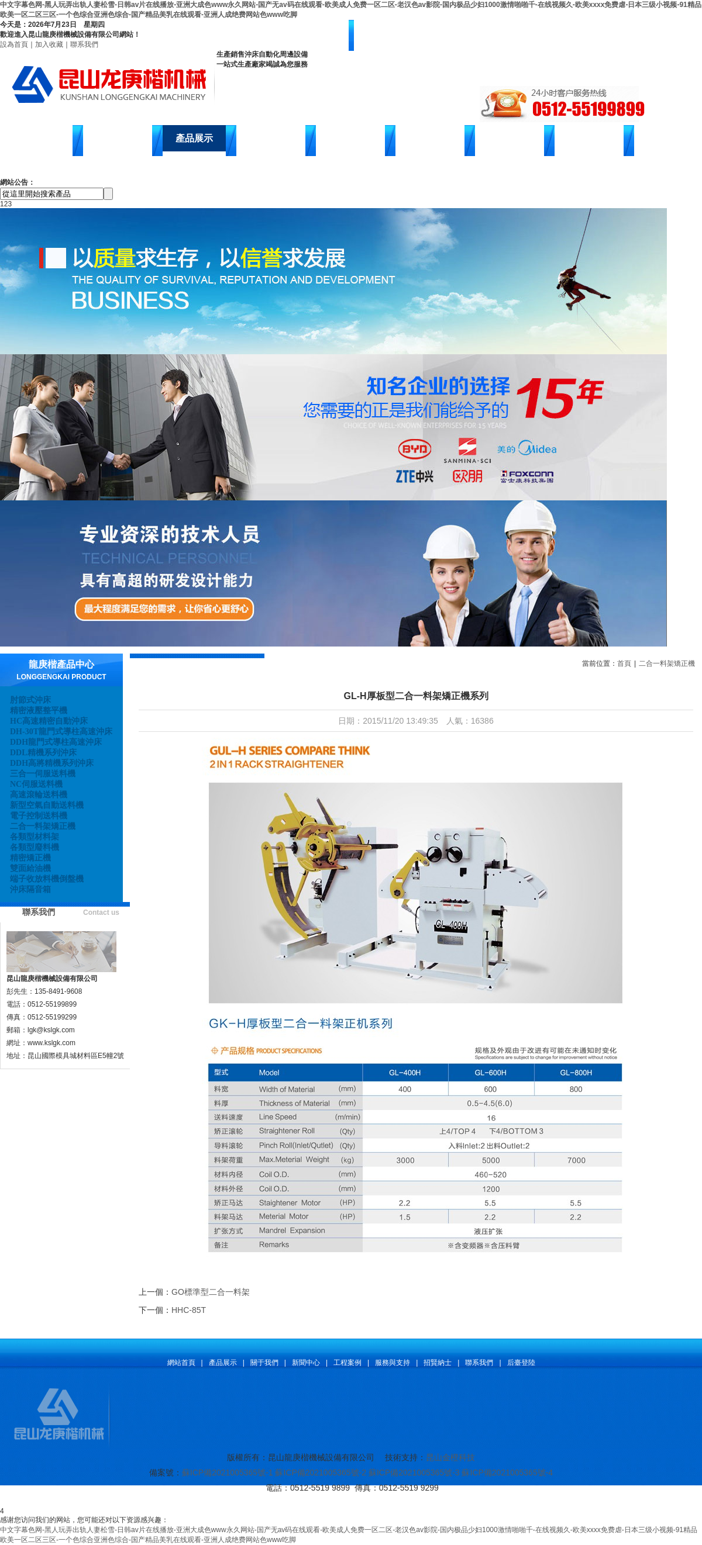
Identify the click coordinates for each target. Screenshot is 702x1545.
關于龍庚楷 (117, 138)
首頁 (624, 663)
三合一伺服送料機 (42, 773)
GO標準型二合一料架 (210, 1292)
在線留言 (589, 138)
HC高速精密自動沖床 (49, 721)
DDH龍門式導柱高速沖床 (56, 742)
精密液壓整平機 (38, 710)
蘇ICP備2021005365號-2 (320, 1472)
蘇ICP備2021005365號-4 (507, 1472)
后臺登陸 (521, 1363)
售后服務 (430, 138)
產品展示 (194, 138)
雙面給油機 (30, 868)
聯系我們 (84, 44)
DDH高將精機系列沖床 (52, 763)
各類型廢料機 (34, 847)
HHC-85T (188, 1310)
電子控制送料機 (38, 815)
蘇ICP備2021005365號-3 (414, 1472)
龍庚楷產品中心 (61, 664)
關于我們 (264, 1363)
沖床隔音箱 (30, 889)
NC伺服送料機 (36, 784)
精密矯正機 (30, 857)
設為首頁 (14, 44)
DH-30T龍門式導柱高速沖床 (61, 731)
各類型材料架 (34, 836)
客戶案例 (350, 138)
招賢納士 (509, 138)
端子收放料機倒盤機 (47, 879)
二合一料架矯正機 (42, 826)
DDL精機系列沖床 (43, 752)
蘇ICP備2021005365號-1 (227, 1472)
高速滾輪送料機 (38, 794)
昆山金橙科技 (450, 1457)
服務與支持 (392, 1363)
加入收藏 (49, 44)
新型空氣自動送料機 (47, 805)
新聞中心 (271, 138)
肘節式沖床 (30, 700)
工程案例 (347, 1363)
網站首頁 (38, 138)
